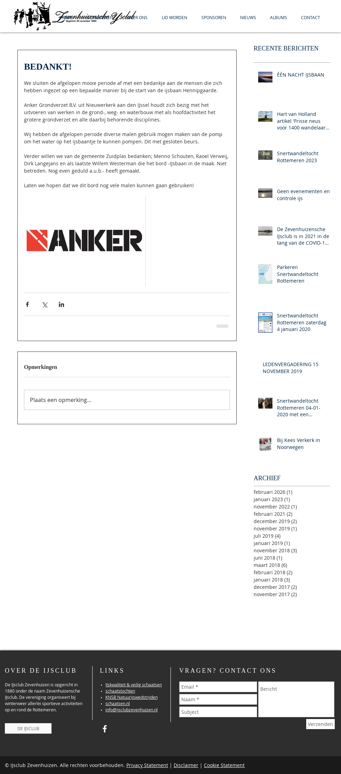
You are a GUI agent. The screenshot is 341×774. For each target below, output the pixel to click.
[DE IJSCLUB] (28, 728)
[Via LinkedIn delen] (61, 304)
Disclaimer (186, 765)
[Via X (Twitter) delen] (44, 304)
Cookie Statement (224, 765)
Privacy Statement (147, 765)
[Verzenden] (320, 724)
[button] (99, 17)
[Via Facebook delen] (27, 304)
